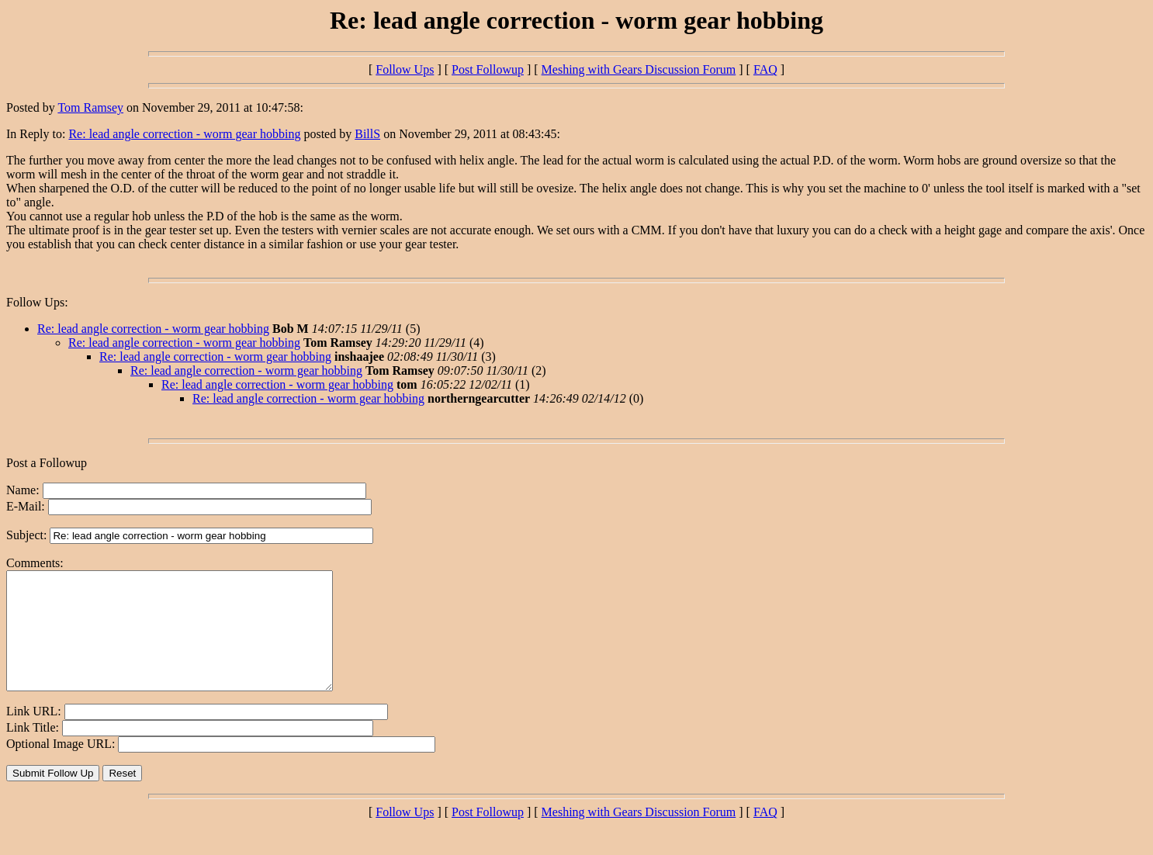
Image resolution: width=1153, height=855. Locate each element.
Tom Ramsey (90, 107)
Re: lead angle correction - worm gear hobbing (184, 133)
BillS (367, 133)
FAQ (765, 69)
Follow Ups (405, 69)
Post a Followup (46, 462)
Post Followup (488, 69)
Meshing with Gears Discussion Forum (639, 69)
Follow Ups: (37, 302)
